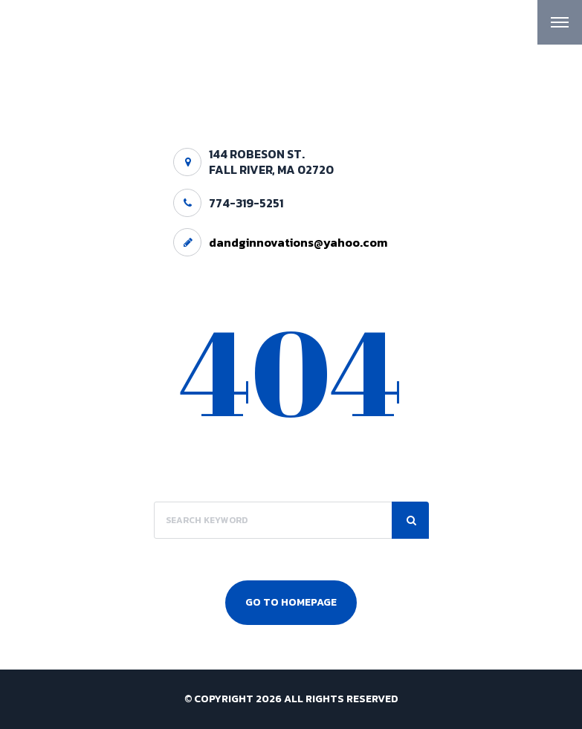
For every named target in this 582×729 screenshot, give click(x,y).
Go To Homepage (291, 602)
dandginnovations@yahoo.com (298, 242)
